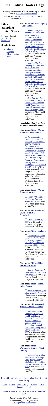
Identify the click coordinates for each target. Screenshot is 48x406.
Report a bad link (31, 378)
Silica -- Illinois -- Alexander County (33, 264)
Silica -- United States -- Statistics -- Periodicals (32, 212)
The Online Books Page (24, 5)
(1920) (35, 272)
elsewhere (5, 40)
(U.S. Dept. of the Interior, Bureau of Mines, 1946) (35, 199)
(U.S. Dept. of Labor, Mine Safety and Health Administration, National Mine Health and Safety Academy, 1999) (35, 40)
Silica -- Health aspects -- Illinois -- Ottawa (32, 305)
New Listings (22, 385)
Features (21, 391)
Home (4, 385)
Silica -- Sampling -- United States (33, 24)
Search (12, 385)
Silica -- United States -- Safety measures (32, 131)
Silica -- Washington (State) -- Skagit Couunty (32, 348)
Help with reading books (11, 378)
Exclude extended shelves (26, 14)
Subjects (20, 387)
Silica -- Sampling (10, 50)
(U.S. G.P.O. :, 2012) (35, 153)
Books (5, 391)
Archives (30, 391)
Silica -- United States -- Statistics (32, 191)
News (12, 391)
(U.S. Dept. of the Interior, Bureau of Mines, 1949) (35, 361)
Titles (42, 385)
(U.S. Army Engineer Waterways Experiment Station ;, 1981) (35, 240)
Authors (34, 385)
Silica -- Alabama (38, 231)
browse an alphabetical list (25, 16)
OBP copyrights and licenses (24, 403)
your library (6, 38)
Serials (28, 387)
